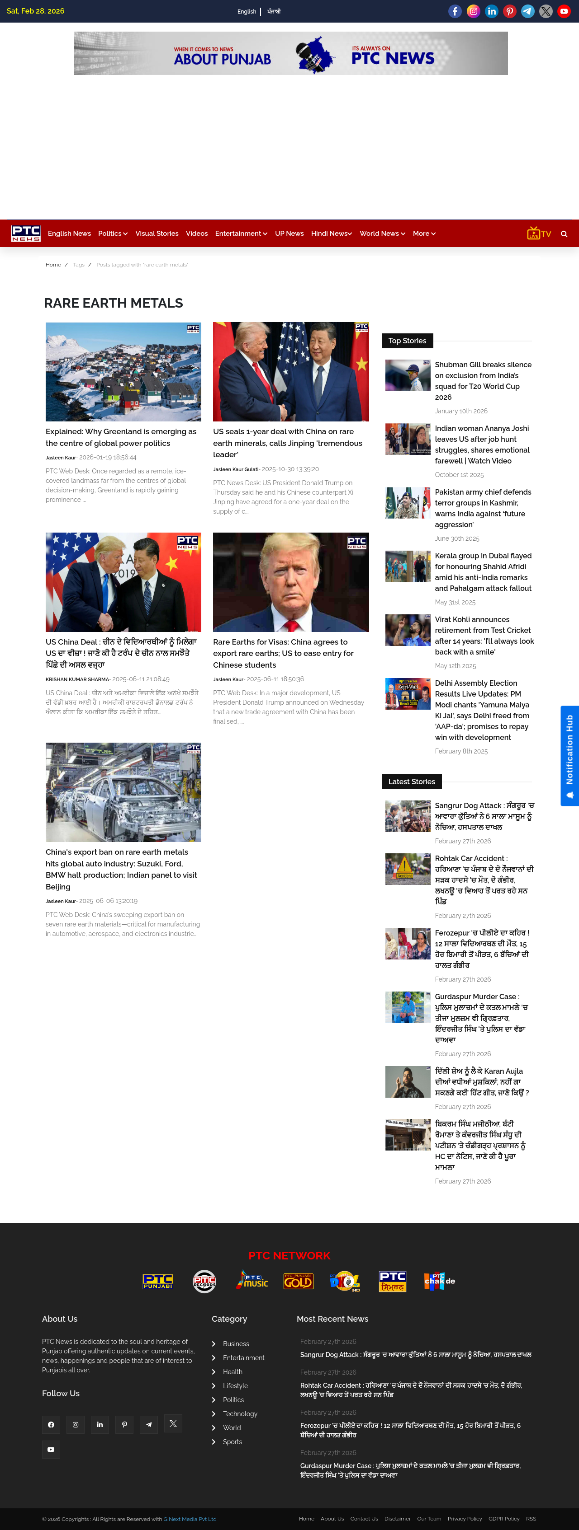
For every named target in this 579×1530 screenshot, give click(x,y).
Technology (234, 1414)
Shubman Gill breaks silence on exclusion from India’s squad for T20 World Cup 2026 (483, 381)
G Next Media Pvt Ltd (189, 1519)
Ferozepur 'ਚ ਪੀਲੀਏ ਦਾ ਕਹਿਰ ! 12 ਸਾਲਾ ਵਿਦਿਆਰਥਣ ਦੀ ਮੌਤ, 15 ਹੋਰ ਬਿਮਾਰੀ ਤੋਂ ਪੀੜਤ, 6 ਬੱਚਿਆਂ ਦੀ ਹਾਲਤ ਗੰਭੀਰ (482, 949)
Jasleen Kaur (61, 458)
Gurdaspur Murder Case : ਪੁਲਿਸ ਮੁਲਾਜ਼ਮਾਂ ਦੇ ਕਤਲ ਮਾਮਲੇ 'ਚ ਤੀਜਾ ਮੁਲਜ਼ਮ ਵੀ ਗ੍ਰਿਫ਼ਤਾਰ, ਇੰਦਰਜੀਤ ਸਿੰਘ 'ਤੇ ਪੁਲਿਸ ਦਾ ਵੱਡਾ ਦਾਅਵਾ (481, 1018)
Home (53, 265)
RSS (531, 1519)
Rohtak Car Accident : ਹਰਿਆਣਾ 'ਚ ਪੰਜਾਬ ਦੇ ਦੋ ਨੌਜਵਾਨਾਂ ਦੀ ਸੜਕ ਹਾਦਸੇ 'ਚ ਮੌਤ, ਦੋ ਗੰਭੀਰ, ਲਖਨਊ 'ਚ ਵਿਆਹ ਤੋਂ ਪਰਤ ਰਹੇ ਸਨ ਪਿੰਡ (484, 880)
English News (69, 233)
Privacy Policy (465, 1519)
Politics (113, 233)
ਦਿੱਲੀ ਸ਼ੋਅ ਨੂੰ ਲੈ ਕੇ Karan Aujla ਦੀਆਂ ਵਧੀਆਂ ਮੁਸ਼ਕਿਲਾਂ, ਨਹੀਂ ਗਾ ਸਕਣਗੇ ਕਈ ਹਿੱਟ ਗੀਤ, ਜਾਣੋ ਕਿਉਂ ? (482, 1082)
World (226, 1428)
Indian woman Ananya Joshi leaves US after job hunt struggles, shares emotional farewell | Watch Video (482, 444)
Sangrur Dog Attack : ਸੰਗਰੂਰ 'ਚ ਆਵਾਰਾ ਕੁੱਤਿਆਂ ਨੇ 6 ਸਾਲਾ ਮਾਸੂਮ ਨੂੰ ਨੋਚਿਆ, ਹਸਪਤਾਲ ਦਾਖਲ (484, 816)
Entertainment (241, 233)
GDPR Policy (504, 1519)
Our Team (429, 1519)
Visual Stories (157, 233)
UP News (289, 233)
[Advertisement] (290, 143)
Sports (227, 1442)
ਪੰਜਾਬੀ (274, 12)
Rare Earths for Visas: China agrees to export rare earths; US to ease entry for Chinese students (283, 653)
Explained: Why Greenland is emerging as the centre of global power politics (121, 437)
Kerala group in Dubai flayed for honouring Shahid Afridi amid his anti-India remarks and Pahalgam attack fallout (483, 572)
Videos (197, 233)
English (246, 12)
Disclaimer (397, 1519)
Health (227, 1372)
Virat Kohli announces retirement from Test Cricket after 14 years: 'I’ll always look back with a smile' (484, 635)
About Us (332, 1519)
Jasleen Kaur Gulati (235, 470)
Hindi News (331, 233)
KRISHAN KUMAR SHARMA (77, 680)
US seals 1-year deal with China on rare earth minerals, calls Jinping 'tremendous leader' (287, 443)
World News (383, 233)
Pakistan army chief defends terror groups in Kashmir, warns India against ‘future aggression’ (483, 508)
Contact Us (364, 1519)
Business (230, 1344)
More (424, 233)
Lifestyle (230, 1386)
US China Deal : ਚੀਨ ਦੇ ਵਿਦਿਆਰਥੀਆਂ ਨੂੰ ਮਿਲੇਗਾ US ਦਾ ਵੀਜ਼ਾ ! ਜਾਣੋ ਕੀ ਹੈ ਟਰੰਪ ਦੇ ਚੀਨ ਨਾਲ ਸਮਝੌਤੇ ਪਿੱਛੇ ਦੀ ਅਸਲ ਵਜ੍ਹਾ (121, 653)
